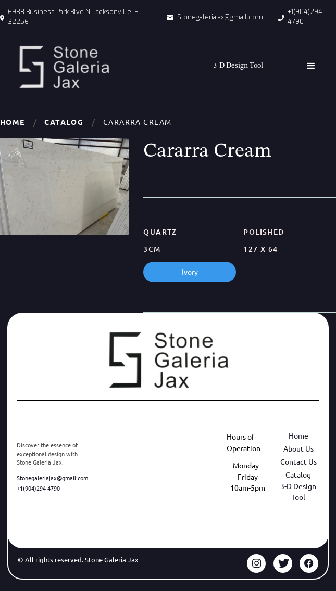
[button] (311, 66)
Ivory (190, 271)
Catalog (63, 121)
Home (12, 121)
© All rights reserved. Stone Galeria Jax (78, 559)
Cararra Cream (137, 121)
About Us (298, 448)
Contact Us (298, 461)
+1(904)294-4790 (38, 488)
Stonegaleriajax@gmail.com (52, 477)
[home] (61, 67)
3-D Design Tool (298, 491)
